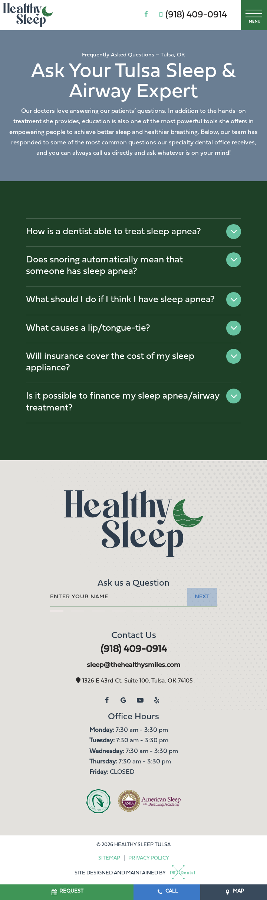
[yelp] (156, 700)
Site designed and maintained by (133, 873)
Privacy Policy (148, 858)
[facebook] (146, 15)
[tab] (56, 609)
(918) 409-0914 (191, 15)
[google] (123, 700)
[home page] (28, 15)
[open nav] (254, 15)
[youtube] (140, 700)
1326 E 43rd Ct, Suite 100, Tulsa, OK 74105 (133, 681)
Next (202, 597)
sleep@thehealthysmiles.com (133, 665)
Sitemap (109, 858)
